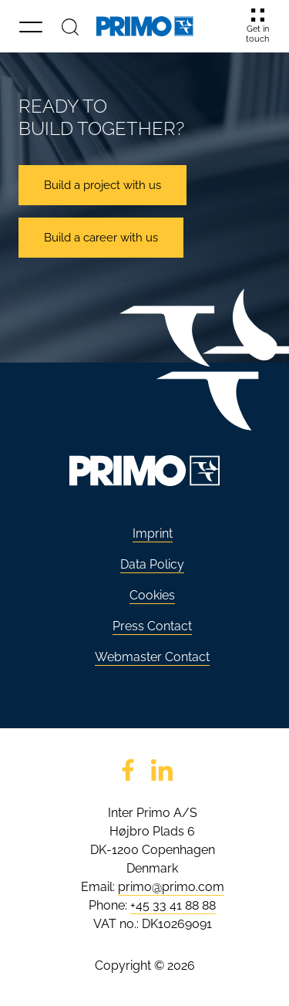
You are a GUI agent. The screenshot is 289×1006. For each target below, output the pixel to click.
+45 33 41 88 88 (173, 905)
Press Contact (152, 626)
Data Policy (152, 564)
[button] (30, 26)
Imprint (153, 533)
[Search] (70, 26)
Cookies (152, 595)
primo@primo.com (171, 886)
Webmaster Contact (152, 657)
